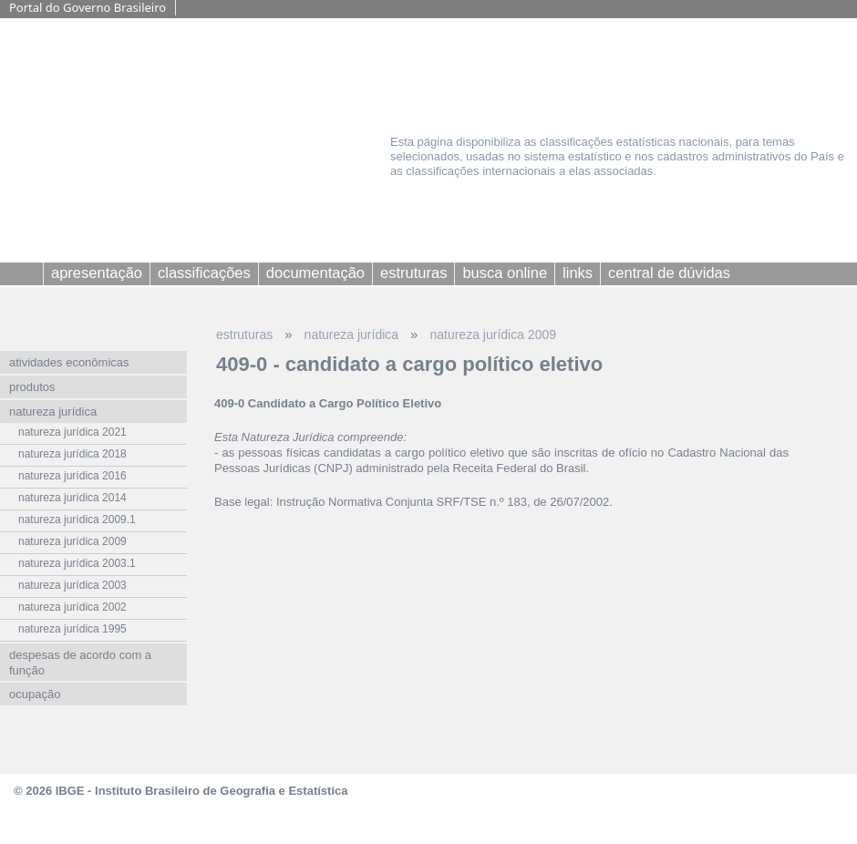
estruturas (244, 334)
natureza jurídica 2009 (492, 334)
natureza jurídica (352, 334)
